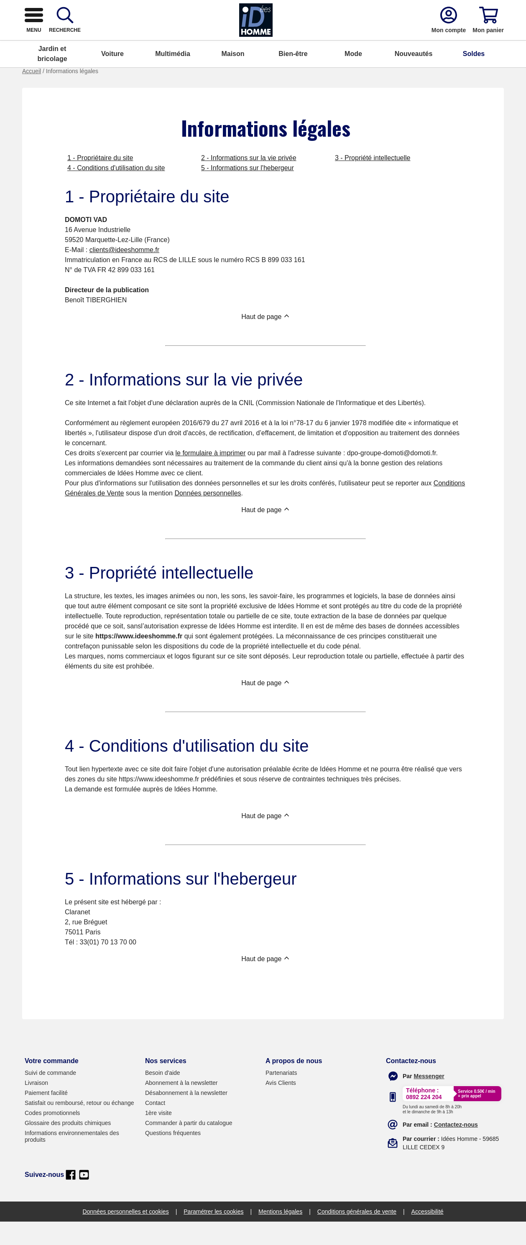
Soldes (474, 77)
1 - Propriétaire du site (100, 181)
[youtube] (84, 1198)
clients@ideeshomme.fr (124, 273)
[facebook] (70, 1198)
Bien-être (292, 77)
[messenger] (429, 1099)
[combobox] (255, 38)
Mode (353, 77)
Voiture (112, 77)
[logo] (76, 38)
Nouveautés (414, 77)
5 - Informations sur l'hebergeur (247, 191)
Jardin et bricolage (52, 77)
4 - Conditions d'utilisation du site (116, 191)
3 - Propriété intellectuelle (373, 181)
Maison (232, 77)
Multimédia (172, 77)
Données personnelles (207, 516)
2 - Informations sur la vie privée (248, 181)
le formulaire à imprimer (210, 476)
